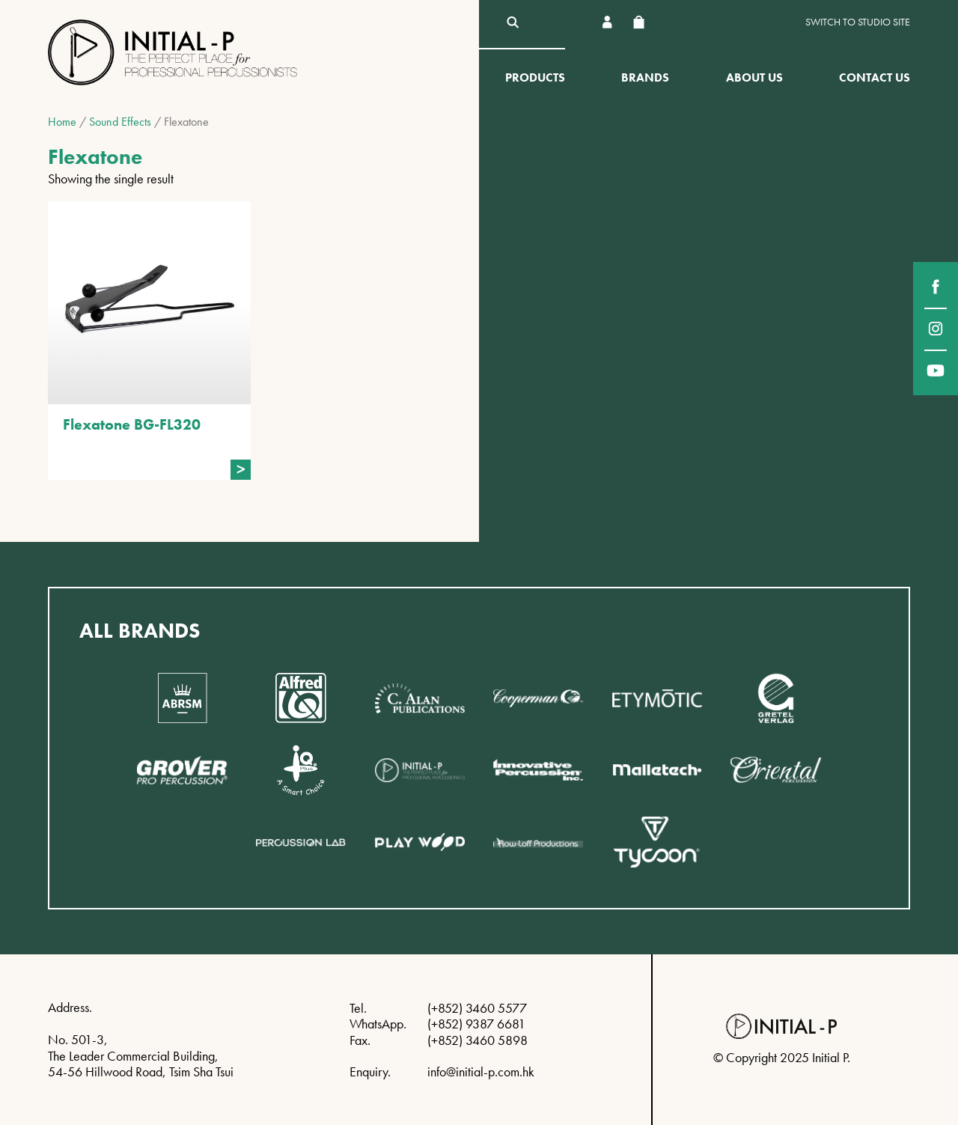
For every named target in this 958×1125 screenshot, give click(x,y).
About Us (754, 77)
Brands (645, 77)
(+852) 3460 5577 (477, 1007)
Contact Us (874, 77)
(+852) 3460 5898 (477, 1040)
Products (535, 77)
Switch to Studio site (857, 22)
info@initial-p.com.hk (480, 1071)
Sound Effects (120, 121)
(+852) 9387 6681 (476, 1023)
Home (62, 121)
